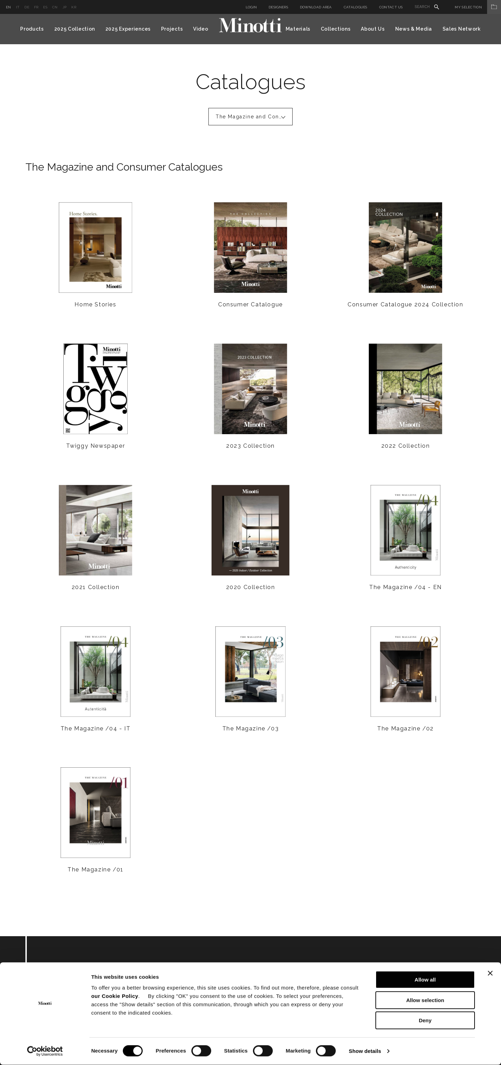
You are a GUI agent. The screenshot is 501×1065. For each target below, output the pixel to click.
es (45, 7)
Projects (172, 29)
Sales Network (462, 29)
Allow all (425, 980)
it (18, 7)
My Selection (478, 7)
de (26, 7)
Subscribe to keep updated (108, 974)
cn (55, 7)
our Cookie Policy (114, 996)
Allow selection (425, 1000)
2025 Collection (74, 29)
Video (200, 29)
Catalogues (355, 7)
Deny (425, 1021)
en (8, 7)
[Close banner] (490, 973)
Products (32, 29)
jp (65, 7)
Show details (365, 1051)
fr (36, 7)
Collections (336, 29)
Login (251, 7)
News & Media (413, 29)
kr (73, 7)
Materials (298, 29)
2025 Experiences (128, 29)
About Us (373, 29)
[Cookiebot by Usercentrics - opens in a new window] (45, 1051)
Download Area (316, 7)
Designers (278, 7)
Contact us (391, 7)
